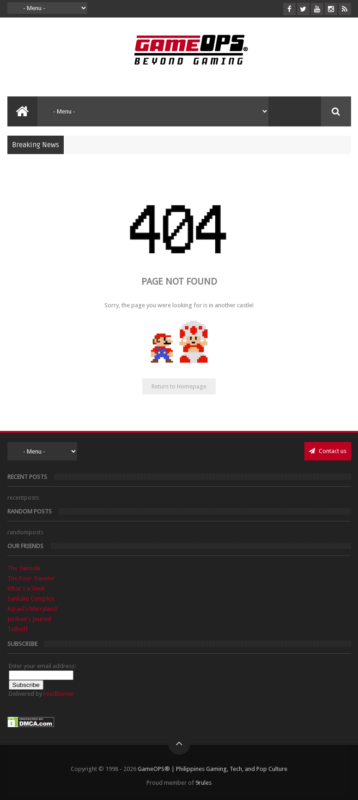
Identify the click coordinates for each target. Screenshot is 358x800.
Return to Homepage (179, 386)
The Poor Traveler (31, 578)
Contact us (327, 451)
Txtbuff (17, 629)
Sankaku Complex (31, 598)
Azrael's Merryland (32, 608)
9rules (203, 782)
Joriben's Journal (29, 618)
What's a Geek (26, 588)
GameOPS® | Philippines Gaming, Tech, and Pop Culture (212, 768)
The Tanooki (23, 568)
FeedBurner (58, 693)
